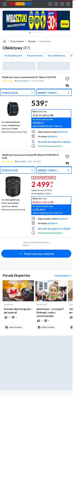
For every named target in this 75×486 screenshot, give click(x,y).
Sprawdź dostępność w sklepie (54, 141)
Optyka (32, 41)
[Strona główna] (5, 41)
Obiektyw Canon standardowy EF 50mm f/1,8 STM (29, 77)
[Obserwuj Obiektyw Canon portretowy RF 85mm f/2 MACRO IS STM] (67, 156)
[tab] (29, 32)
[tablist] (36, 32)
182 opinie (23, 80)
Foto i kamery (17, 41)
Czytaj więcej (63, 276)
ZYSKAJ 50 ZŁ (9, 92)
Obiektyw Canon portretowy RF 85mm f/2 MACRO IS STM (30, 156)
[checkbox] (13, 55)
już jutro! (63, 131)
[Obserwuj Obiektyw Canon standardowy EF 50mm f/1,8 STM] (67, 79)
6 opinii (22, 161)
